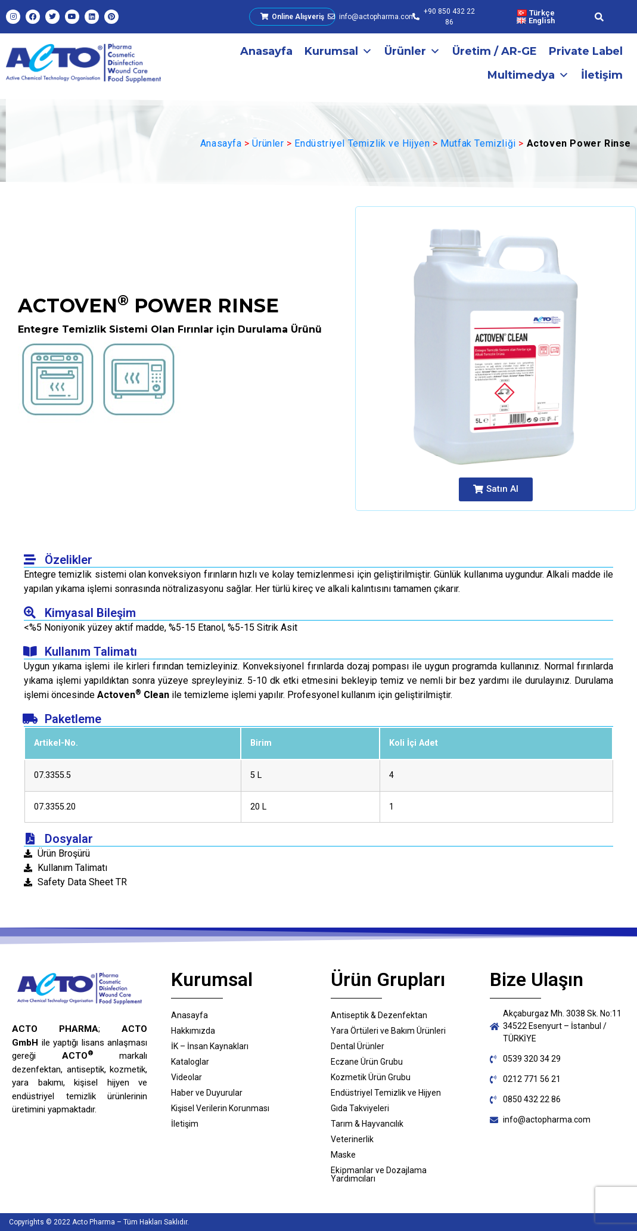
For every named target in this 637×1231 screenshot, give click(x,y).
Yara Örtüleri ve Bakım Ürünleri (388, 1030)
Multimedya (528, 75)
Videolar (186, 1077)
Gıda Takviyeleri (360, 1108)
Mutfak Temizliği (478, 143)
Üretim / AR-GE (494, 51)
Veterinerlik (352, 1139)
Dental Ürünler (357, 1046)
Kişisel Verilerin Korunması (220, 1108)
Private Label (586, 51)
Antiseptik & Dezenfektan (379, 1015)
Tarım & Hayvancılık (367, 1123)
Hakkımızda (193, 1030)
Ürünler (412, 51)
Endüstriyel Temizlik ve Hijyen (362, 143)
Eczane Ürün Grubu (367, 1061)
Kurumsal (338, 51)
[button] (496, 489)
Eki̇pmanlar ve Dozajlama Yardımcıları (379, 1174)
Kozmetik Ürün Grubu (371, 1077)
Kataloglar (190, 1061)
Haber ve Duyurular (207, 1092)
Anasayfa (266, 51)
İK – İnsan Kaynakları (209, 1046)
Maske (343, 1154)
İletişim (602, 75)
